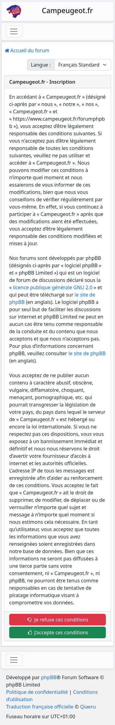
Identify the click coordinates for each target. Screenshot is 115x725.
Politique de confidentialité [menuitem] (37, 692)
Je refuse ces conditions (57, 619)
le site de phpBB (86, 353)
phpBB (48, 677)
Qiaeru (88, 706)
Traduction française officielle (40, 706)
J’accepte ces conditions (57, 632)
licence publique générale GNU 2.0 (52, 287)
